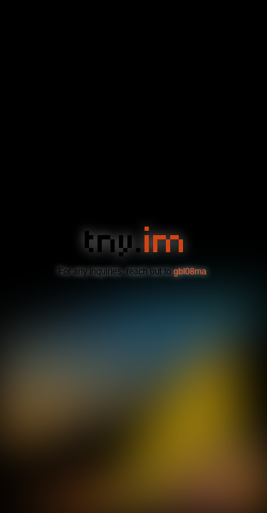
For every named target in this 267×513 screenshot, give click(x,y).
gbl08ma (190, 271)
